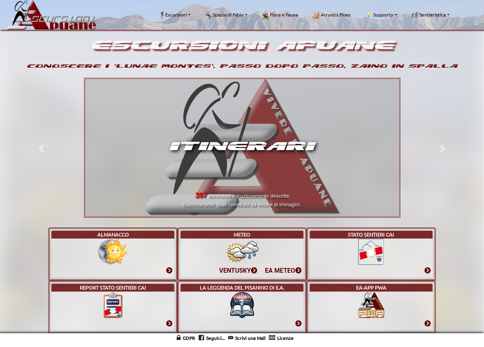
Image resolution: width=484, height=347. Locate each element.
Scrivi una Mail (250, 338)
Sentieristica (428, 14)
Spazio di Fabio (224, 15)
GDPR (189, 338)
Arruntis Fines (331, 15)
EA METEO (283, 270)
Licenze (285, 338)
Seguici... (215, 338)
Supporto (379, 14)
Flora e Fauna (279, 15)
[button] (41, 149)
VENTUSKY (238, 270)
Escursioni (173, 15)
